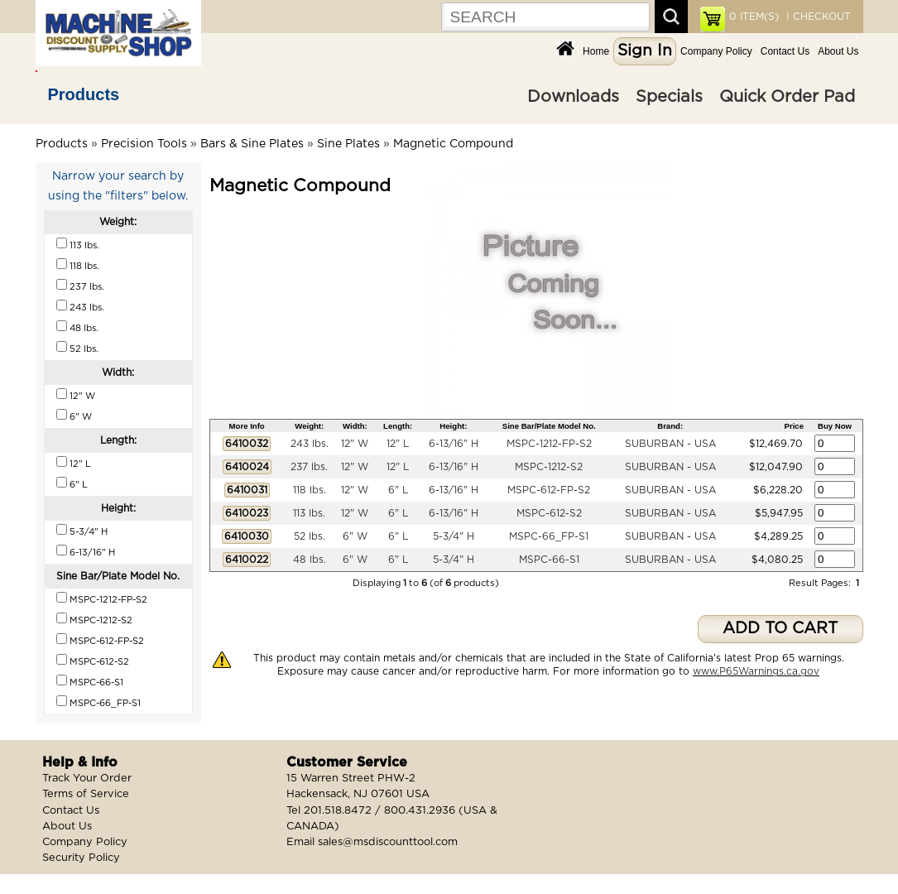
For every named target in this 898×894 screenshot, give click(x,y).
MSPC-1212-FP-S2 (549, 444)
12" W (354, 444)
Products (84, 94)
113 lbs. (309, 513)
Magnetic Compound (453, 144)
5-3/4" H (453, 536)
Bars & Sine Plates (252, 144)
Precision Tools (144, 144)
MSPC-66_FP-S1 (548, 536)
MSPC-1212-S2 (549, 467)
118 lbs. (309, 490)
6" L (398, 490)
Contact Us (785, 51)
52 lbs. (309, 536)
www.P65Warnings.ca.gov (756, 671)
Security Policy (81, 858)
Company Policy (716, 51)
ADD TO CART (780, 629)
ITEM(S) (754, 17)
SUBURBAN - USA (670, 444)
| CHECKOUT (817, 17)
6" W (355, 536)
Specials (669, 97)
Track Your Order (87, 778)
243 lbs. (310, 444)
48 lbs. (309, 560)
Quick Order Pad (787, 97)
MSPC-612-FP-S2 (548, 490)
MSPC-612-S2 (549, 513)
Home (596, 51)
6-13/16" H (453, 444)
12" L (398, 444)
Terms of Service (85, 794)
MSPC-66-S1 (549, 560)
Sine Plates (348, 144)
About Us (838, 51)
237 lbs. (309, 467)
